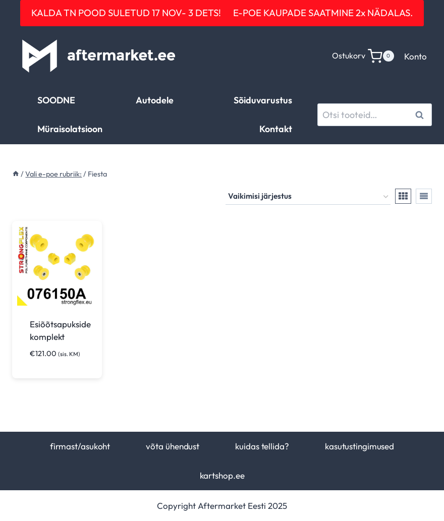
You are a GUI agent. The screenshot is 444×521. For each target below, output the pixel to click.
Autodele (155, 100)
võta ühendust (172, 446)
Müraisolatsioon (69, 129)
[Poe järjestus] (308, 196)
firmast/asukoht (80, 446)
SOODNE (56, 100)
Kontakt (275, 129)
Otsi (421, 115)
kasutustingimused (359, 446)
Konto (415, 56)
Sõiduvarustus (263, 100)
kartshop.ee (222, 475)
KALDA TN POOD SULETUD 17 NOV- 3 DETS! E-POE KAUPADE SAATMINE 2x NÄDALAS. (222, 13)
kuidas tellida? (262, 446)
